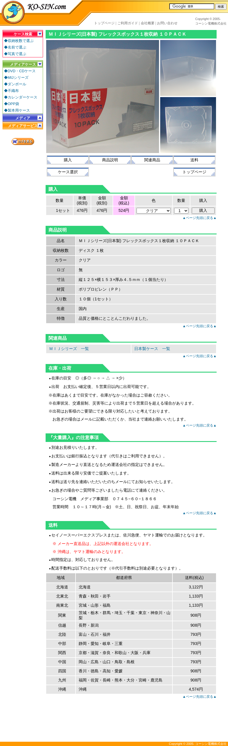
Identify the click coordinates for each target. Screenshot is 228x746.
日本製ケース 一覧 (152, 348)
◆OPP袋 (11, 104)
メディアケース (23, 64)
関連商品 (152, 160)
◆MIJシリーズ (16, 77)
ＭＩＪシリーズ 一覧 (69, 348)
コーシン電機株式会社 (211, 23)
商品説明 (110, 160)
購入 (68, 160)
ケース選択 (68, 172)
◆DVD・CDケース (20, 71)
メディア (22, 118)
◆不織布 (11, 91)
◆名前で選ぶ (15, 47)
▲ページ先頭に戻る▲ (199, 218)
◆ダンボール (15, 84)
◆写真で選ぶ (15, 54)
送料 (194, 160)
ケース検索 (23, 34)
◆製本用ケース (17, 110)
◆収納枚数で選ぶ (19, 41)
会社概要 (147, 23)
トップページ (104, 23)
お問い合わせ (167, 23)
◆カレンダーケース (20, 97)
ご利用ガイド (127, 23)
